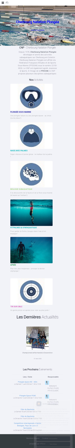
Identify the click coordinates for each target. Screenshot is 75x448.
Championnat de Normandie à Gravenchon (37, 353)
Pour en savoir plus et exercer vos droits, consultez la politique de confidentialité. (53, 423)
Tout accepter (53, 441)
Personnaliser (53, 430)
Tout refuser (53, 435)
